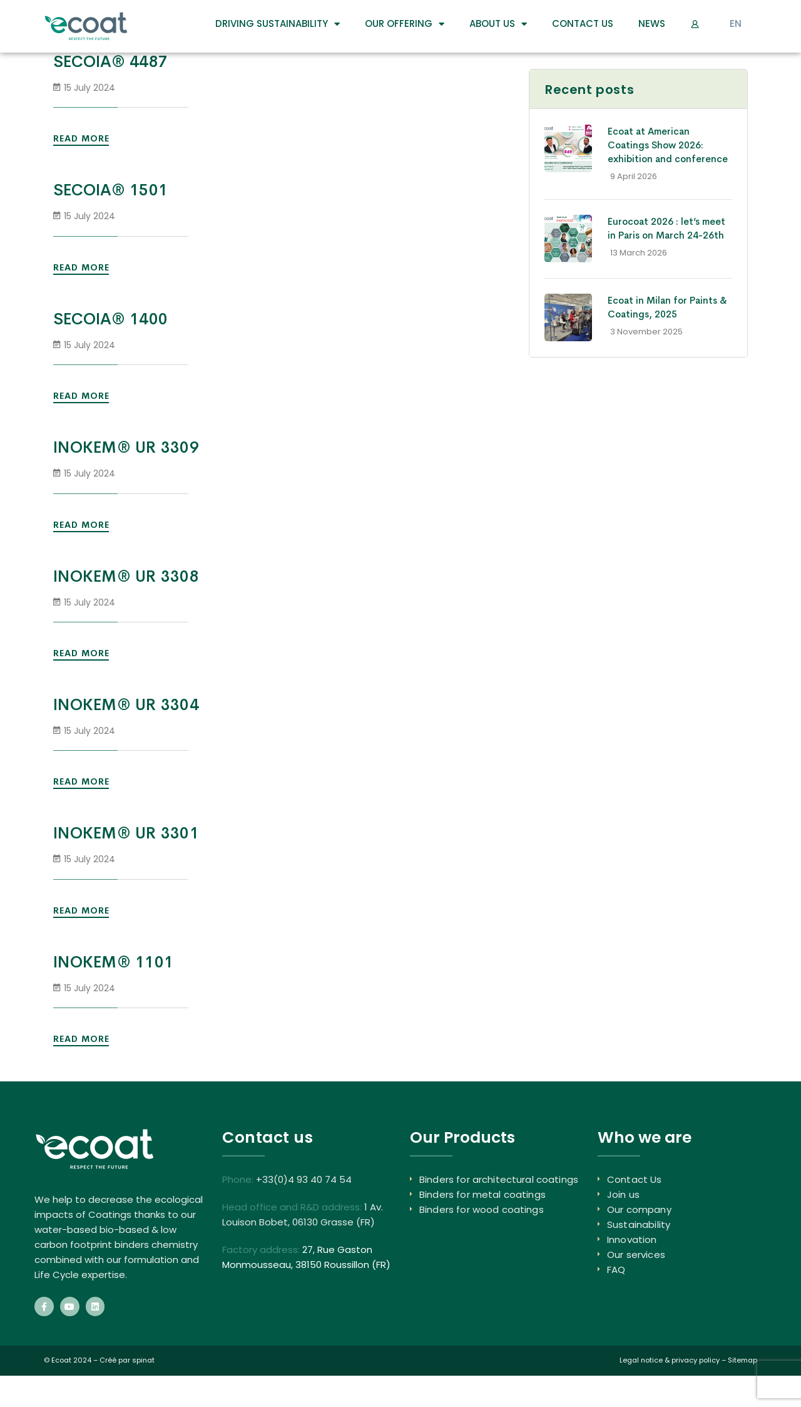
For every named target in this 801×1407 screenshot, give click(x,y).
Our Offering (404, 24)
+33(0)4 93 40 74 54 (304, 1179)
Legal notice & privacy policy (670, 1360)
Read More (83, 138)
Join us (623, 1194)
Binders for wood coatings (481, 1209)
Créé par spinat (127, 1360)
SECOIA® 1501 (110, 190)
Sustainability (638, 1224)
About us (498, 24)
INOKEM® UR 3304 (126, 704)
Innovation (632, 1239)
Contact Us (582, 23)
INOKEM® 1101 (113, 962)
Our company (639, 1209)
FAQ (616, 1269)
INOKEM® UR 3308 (126, 576)
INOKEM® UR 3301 (126, 833)
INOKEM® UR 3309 (126, 447)
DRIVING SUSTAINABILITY (277, 24)
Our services (636, 1254)
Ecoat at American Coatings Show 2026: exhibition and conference (668, 145)
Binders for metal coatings (482, 1194)
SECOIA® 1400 (110, 319)
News (651, 23)
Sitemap (742, 1360)
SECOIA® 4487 (110, 61)
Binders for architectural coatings (498, 1179)
